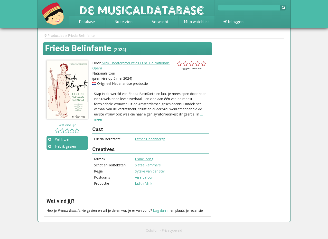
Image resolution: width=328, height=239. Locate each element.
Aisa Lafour (144, 177)
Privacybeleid (172, 230)
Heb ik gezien (65, 146)
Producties (55, 35)
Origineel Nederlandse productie (122, 83)
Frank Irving (144, 159)
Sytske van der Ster (150, 171)
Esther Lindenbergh (150, 139)
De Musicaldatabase (141, 8)
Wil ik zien (62, 139)
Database (87, 21)
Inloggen (234, 21)
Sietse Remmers (148, 165)
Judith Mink (143, 183)
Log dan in (161, 210)
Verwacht (160, 21)
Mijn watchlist (196, 21)
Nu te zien (123, 21)
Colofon (152, 230)
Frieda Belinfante (81, 35)
